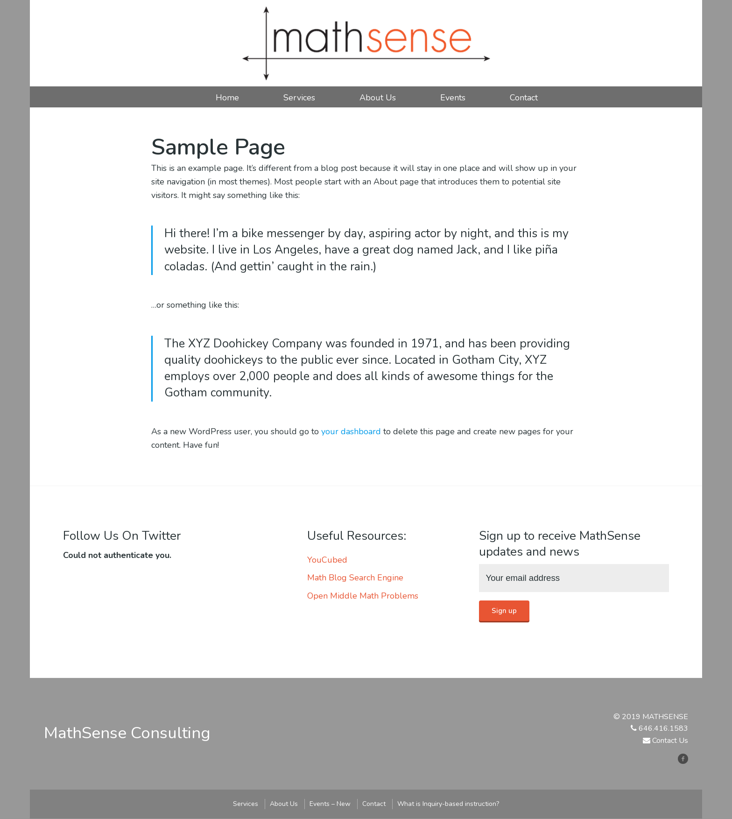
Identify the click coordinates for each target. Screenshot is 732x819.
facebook (686, 758)
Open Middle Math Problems (362, 595)
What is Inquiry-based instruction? (448, 803)
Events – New (330, 803)
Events (452, 97)
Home (227, 97)
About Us (377, 97)
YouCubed (327, 559)
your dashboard (351, 431)
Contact (524, 97)
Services (299, 97)
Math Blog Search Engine (355, 577)
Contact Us (670, 741)
